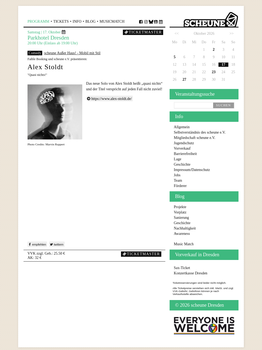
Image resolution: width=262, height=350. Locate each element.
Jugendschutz (184, 143)
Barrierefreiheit (185, 154)
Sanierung (181, 218)
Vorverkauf (182, 148)
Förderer (180, 186)
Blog (90, 22)
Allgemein (182, 127)
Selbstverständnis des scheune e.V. (200, 132)
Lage (177, 159)
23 (214, 72)
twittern (56, 244)
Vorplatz (180, 212)
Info (77, 22)
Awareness (182, 234)
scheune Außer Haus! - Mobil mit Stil (72, 53)
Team (178, 180)
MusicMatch (112, 22)
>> (231, 34)
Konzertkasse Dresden (191, 273)
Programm (38, 22)
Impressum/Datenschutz (192, 170)
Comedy (35, 53)
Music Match (184, 244)
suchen (223, 105)
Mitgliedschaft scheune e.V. (194, 138)
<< (176, 34)
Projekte (180, 207)
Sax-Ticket (182, 268)
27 (184, 79)
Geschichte (182, 164)
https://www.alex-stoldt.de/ (111, 99)
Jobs (177, 175)
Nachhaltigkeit (185, 228)
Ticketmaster (143, 32)
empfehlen (37, 244)
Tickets (61, 22)
